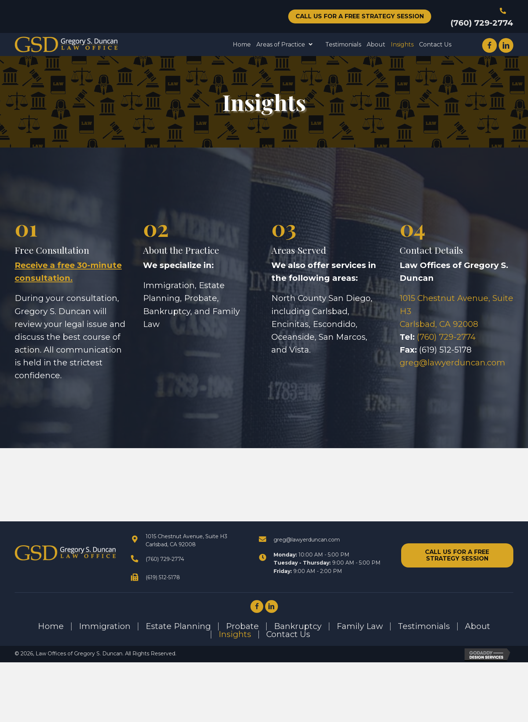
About (477, 626)
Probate (242, 626)
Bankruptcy (298, 626)
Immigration (105, 626)
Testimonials (424, 626)
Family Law (360, 626)
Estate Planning (178, 626)
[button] (359, 16)
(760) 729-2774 (481, 23)
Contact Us (288, 634)
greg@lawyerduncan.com (452, 363)
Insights (235, 634)
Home (51, 626)
